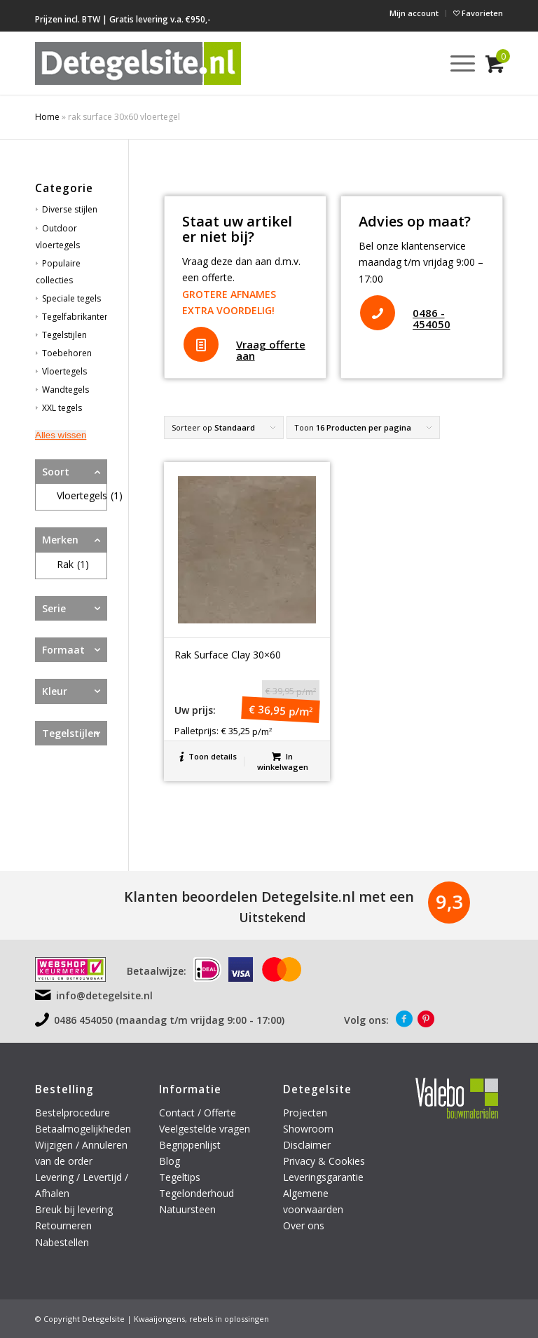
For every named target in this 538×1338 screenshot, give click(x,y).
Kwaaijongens (159, 1318)
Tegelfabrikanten (75, 317)
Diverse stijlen (69, 209)
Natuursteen (189, 1209)
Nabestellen (62, 1242)
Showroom (308, 1128)
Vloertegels (64, 371)
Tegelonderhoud (196, 1193)
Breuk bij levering (74, 1209)
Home (47, 117)
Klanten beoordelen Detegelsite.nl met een (269, 896)
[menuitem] (414, 13)
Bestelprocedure (72, 1112)
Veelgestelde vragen (204, 1128)
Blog (169, 1161)
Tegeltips (179, 1177)
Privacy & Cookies (324, 1161)
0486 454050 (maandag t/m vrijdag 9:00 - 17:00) (169, 1020)
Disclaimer (307, 1144)
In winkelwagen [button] (282, 761)
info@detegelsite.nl (104, 995)
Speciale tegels (71, 298)
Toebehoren (67, 353)
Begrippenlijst (190, 1144)
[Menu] (455, 63)
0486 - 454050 (431, 319)
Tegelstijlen (64, 335)
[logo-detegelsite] (138, 63)
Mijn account (414, 13)
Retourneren (65, 1225)
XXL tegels (62, 408)
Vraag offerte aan (270, 350)
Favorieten (478, 13)
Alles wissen (60, 435)
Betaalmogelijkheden (83, 1128)
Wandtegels (65, 390)
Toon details (208, 756)
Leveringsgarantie (323, 1177)
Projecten (305, 1112)
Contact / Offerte (197, 1112)
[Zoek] (422, 63)
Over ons (303, 1225)
